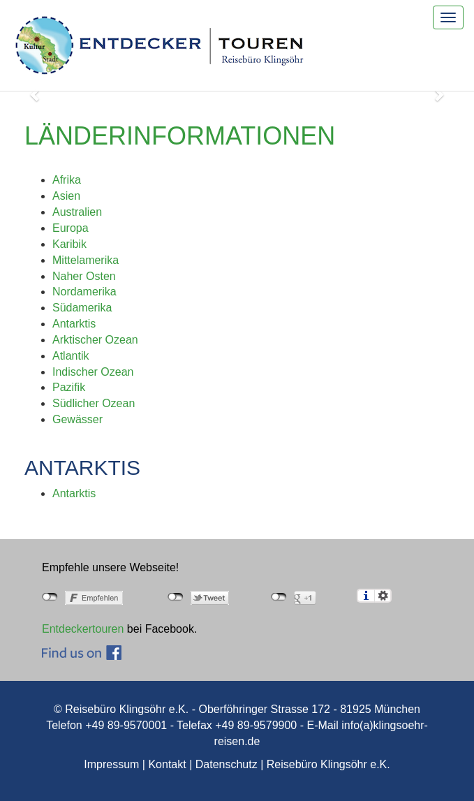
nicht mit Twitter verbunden (176, 597)
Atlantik (70, 356)
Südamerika (82, 308)
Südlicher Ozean (93, 403)
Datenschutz (226, 764)
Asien (66, 196)
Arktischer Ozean (95, 340)
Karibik (69, 244)
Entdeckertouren (83, 629)
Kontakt (167, 764)
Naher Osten (84, 276)
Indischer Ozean (93, 372)
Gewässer (77, 419)
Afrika (66, 180)
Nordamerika (84, 291)
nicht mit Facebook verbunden (50, 597)
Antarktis (74, 324)
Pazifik (68, 387)
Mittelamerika (85, 260)
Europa (70, 228)
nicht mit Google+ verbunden (279, 597)
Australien (77, 212)
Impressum (111, 764)
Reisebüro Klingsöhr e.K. (328, 764)
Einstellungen (383, 596)
